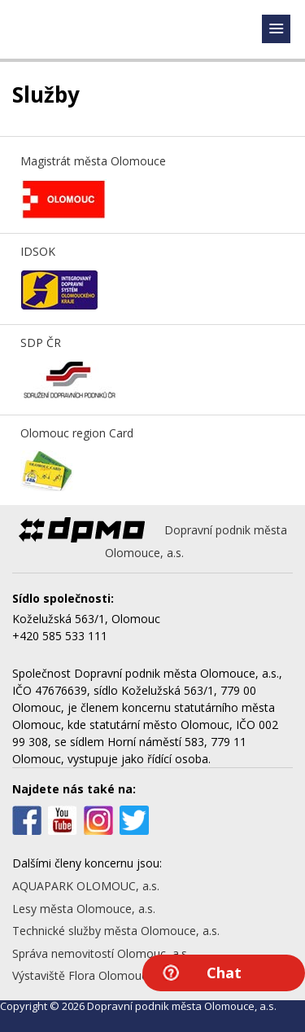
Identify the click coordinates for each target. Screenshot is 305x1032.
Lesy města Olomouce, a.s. (83, 908)
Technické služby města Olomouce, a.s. (116, 930)
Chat (224, 972)
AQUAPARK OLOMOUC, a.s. (85, 886)
